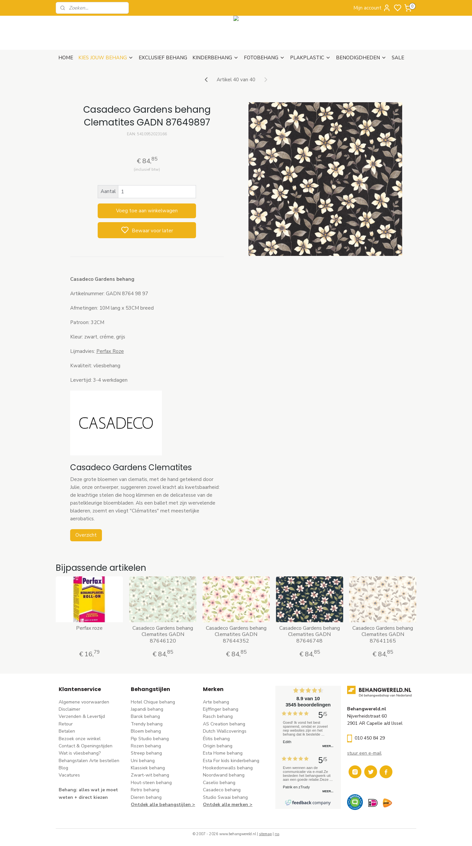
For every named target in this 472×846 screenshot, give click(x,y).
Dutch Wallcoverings (224, 731)
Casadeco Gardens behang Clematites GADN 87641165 (382, 634)
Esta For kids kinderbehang (231, 761)
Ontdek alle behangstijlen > (163, 804)
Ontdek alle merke (224, 804)
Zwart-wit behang (150, 775)
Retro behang (145, 790)
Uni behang (143, 761)
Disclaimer (69, 709)
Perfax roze (89, 628)
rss (277, 834)
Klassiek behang (148, 768)
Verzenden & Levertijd (82, 716)
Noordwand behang (224, 775)
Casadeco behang (222, 790)
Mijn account (372, 8)
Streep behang (146, 753)
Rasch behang (218, 716)
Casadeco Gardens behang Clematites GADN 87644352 (236, 634)
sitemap (265, 834)
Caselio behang (219, 782)
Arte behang (216, 702)
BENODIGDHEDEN (361, 57)
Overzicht (85, 535)
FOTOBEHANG (264, 57)
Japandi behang (147, 709)
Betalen (67, 731)
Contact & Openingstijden (85, 746)
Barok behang (145, 716)
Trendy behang (147, 724)
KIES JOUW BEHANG (105, 57)
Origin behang (217, 746)
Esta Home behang (223, 753)
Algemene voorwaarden (84, 702)
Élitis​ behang (216, 739)
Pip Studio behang (150, 739)
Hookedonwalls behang (228, 768)
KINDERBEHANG (215, 57)
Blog (63, 768)
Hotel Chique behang (153, 702)
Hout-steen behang (151, 782)
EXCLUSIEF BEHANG (163, 57)
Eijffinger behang (220, 709)
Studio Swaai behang (225, 797)
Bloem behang (146, 731)
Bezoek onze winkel (80, 739)
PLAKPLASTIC (310, 57)
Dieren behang (146, 797)
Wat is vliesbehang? (80, 753)
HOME (65, 57)
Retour (66, 724)
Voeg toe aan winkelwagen (147, 210)
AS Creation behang (224, 724)
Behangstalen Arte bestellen (89, 761)
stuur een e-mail (364, 753)
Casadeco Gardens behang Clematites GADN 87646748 (309, 634)
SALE (398, 57)
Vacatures (69, 775)
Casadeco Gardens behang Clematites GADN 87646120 (162, 634)
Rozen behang (146, 746)
